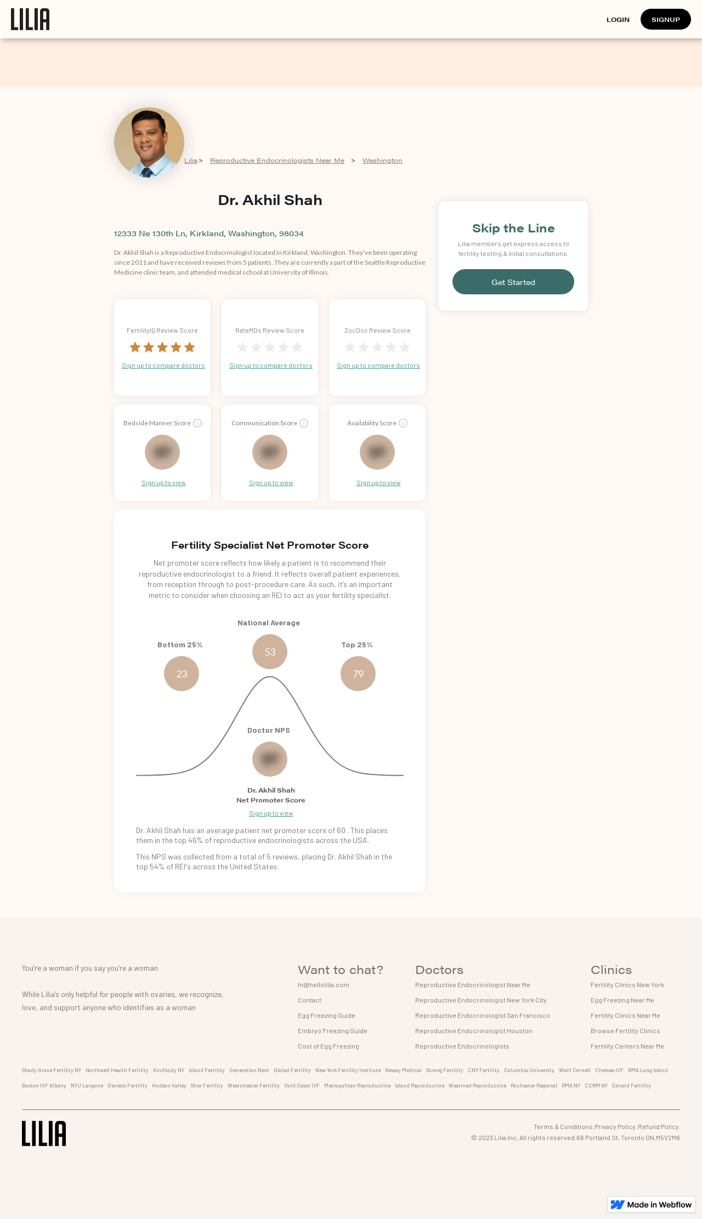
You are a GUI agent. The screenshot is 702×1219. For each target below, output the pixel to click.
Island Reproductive (419, 1085)
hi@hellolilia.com (323, 984)
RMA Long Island (648, 1070)
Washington (383, 160)
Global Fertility (292, 1070)
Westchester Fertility (254, 1085)
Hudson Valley (169, 1085)
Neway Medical (403, 1070)
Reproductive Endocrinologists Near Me (277, 160)
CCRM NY (596, 1085)
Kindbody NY (168, 1070)
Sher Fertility (207, 1085)
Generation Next (249, 1070)
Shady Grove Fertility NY (51, 1070)
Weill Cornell (575, 1070)
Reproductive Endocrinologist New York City (481, 1000)
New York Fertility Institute (348, 1070)
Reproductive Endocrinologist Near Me (472, 984)
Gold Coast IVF (302, 1085)
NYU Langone (87, 1085)
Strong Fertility (444, 1070)
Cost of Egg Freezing (328, 1046)
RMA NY (571, 1085)
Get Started (513, 281)
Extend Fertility (631, 1085)
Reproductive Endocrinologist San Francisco (482, 1015)
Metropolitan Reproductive (357, 1085)
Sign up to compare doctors (163, 365)
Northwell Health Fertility (117, 1070)
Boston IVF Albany (44, 1085)
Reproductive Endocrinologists (462, 1046)
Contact (309, 1000)
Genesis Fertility (127, 1085)
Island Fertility (207, 1070)
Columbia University (529, 1070)
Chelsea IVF (609, 1070)
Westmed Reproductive (477, 1085)
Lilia (190, 160)
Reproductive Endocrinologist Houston (474, 1030)
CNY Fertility (484, 1070)
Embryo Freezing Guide (332, 1030)
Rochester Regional (534, 1085)
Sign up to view (163, 482)
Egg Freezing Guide (326, 1015)
